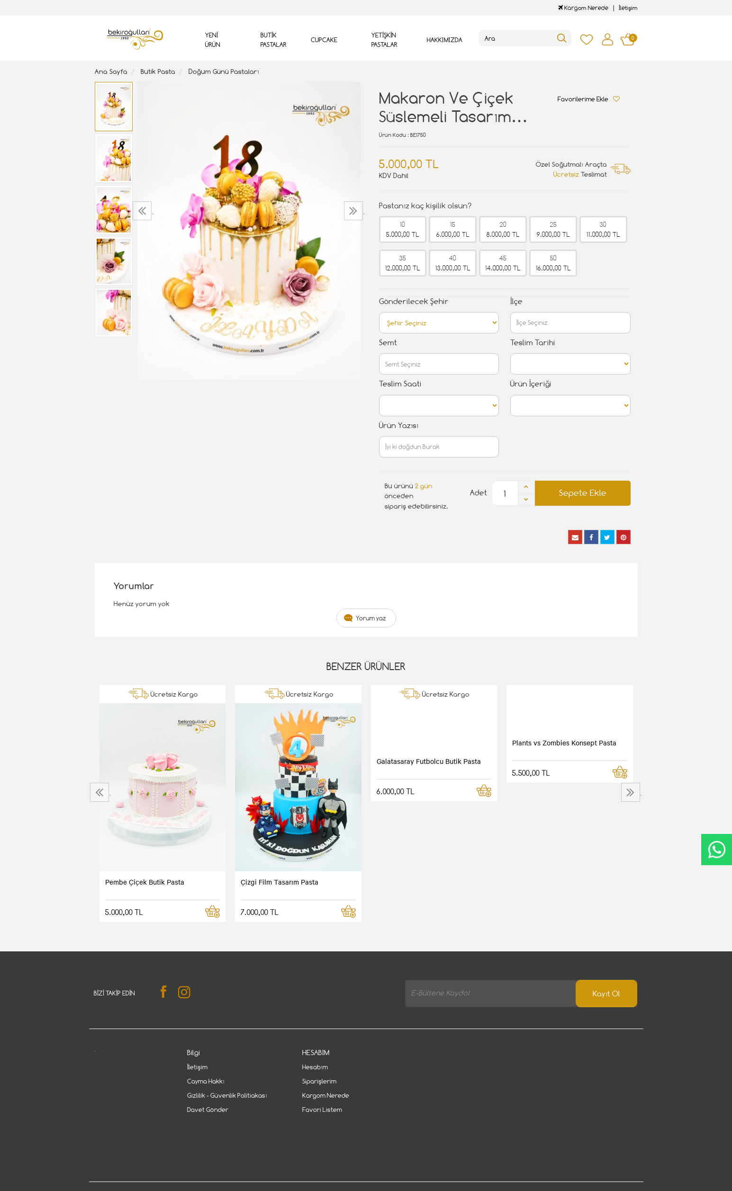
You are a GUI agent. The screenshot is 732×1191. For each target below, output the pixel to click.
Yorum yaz (371, 618)
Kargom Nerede (583, 7)
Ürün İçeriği (530, 383)
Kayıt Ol (606, 993)
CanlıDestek (716, 849)
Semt (388, 342)
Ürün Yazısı (398, 425)
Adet (478, 492)
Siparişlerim (319, 1081)
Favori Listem (322, 1109)
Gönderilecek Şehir (414, 301)
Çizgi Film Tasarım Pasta (279, 882)
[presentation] (143, 210)
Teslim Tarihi (532, 342)
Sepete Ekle (582, 493)
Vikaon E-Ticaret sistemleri (153, 1185)
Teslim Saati (400, 383)
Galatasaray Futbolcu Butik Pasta (429, 761)
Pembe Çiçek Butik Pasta (144, 882)
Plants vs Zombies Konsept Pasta (564, 742)
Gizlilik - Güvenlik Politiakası (227, 1095)
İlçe (516, 301)
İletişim (628, 7)
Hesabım (315, 1067)
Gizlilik (192, 1154)
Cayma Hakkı (206, 1081)
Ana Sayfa (111, 71)
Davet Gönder (207, 1109)
